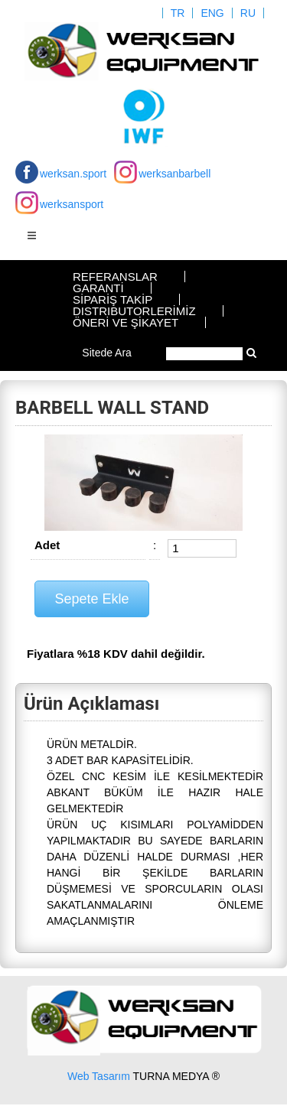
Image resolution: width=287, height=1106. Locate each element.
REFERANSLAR (115, 276)
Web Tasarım (98, 1076)
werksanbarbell (174, 174)
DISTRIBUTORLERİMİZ (134, 310)
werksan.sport (73, 174)
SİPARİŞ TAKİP (112, 299)
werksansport (71, 204)
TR (178, 13)
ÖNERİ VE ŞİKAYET (125, 322)
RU (248, 13)
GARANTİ (98, 287)
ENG (212, 13)
